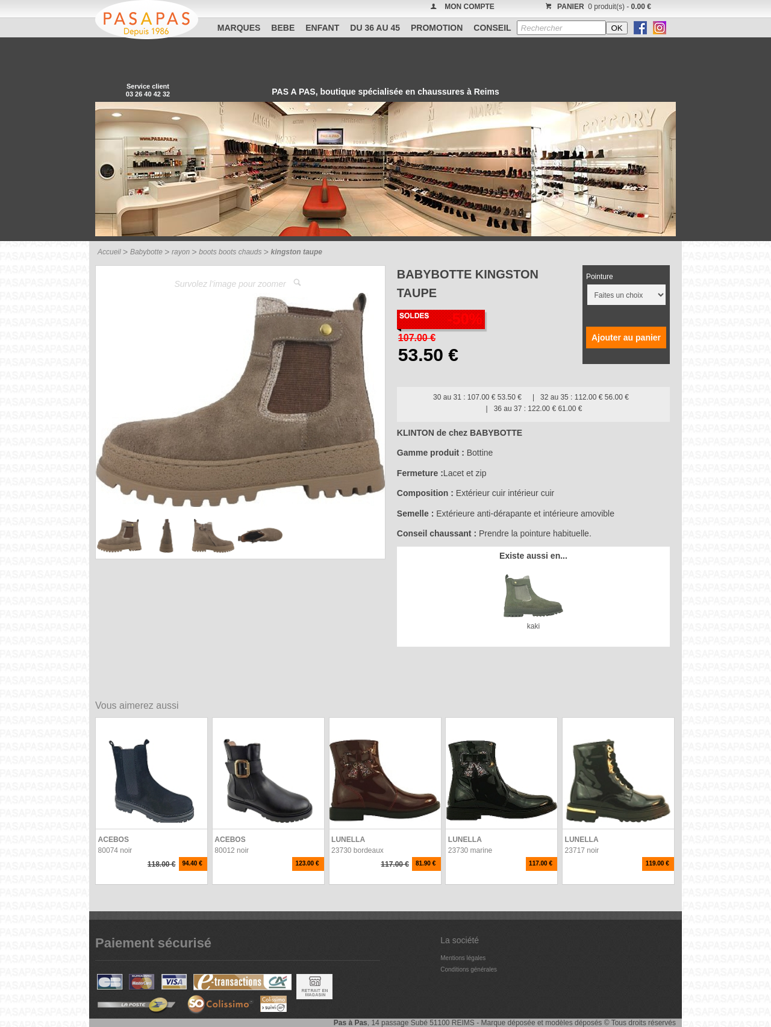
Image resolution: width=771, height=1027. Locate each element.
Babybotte (146, 252)
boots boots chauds (230, 252)
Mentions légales (462, 958)
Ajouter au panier (626, 337)
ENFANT (322, 28)
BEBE (283, 28)
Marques (239, 28)
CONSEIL (492, 28)
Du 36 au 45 (375, 28)
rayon (181, 252)
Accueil (109, 252)
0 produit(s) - (596, 6)
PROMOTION (437, 28)
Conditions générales (468, 969)
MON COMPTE (470, 6)
